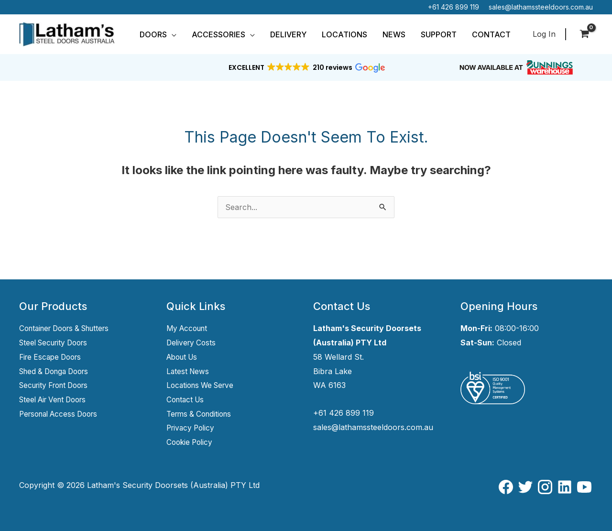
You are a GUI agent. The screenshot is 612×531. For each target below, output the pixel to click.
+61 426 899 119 (453, 7)
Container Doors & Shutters (69, 328)
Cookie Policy (191, 442)
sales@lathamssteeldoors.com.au (541, 7)
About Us (183, 357)
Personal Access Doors (62, 414)
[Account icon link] (544, 34)
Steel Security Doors (57, 342)
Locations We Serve (202, 385)
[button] (171, 34)
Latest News (188, 371)
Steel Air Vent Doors (56, 399)
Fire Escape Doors (53, 357)
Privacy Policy (192, 427)
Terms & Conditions (201, 414)
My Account (188, 328)
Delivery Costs (192, 342)
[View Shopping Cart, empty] (584, 34)
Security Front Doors (58, 385)
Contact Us (186, 399)
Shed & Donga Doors (57, 371)
